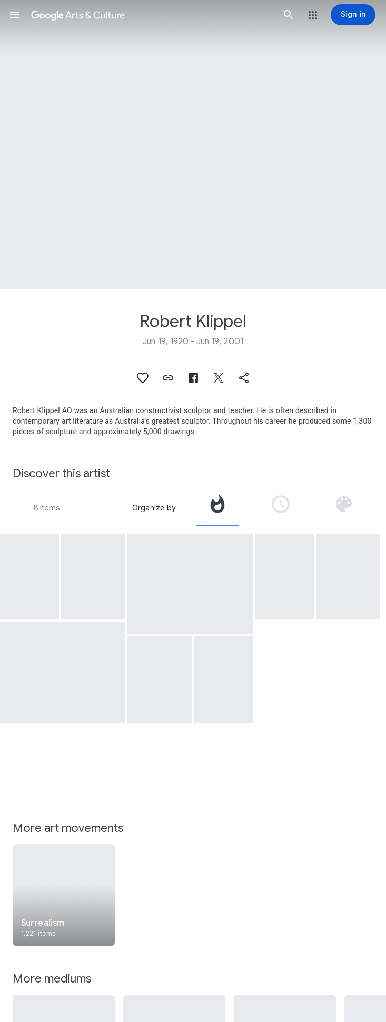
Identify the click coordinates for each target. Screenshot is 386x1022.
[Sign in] (353, 14)
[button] (14, 14)
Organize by (153, 508)
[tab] (217, 507)
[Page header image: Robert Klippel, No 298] (193, 144)
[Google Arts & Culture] (151, 14)
